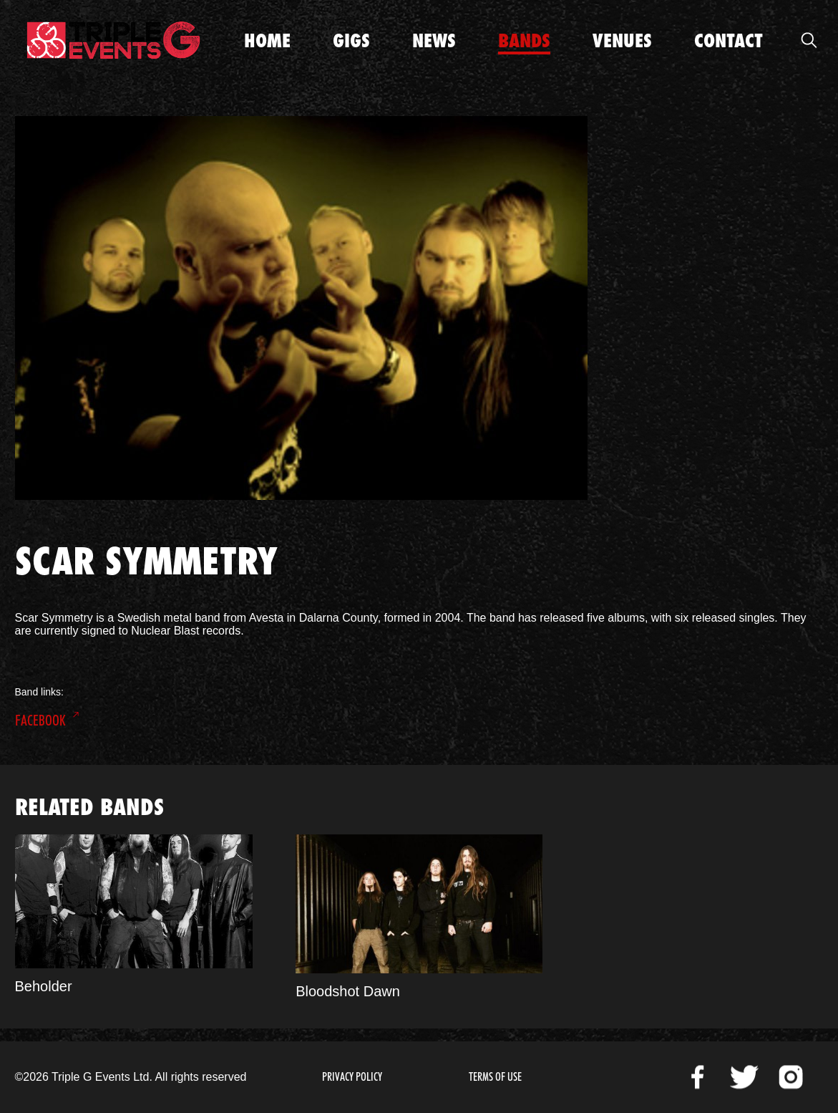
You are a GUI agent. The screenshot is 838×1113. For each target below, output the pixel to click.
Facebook (40, 720)
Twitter (744, 1077)
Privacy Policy (352, 1077)
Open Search (809, 40)
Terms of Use (495, 1077)
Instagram (790, 1077)
